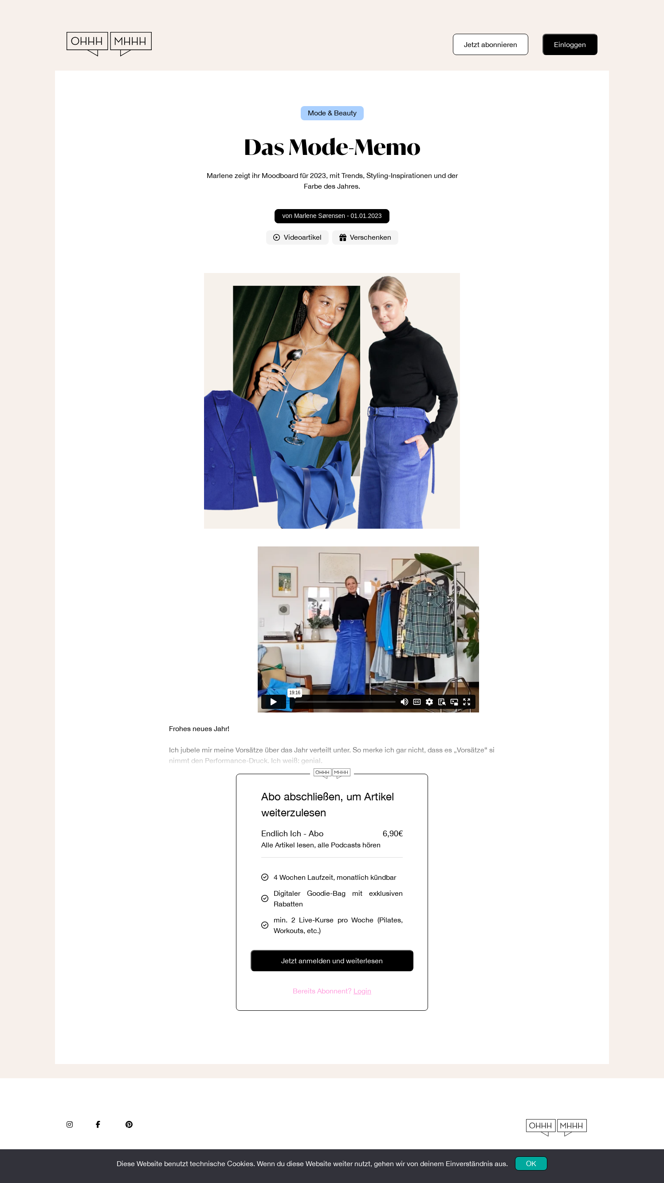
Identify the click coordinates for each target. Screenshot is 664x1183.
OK (531, 1163)
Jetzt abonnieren (490, 44)
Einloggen (570, 44)
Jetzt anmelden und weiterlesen (332, 961)
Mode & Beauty (332, 113)
